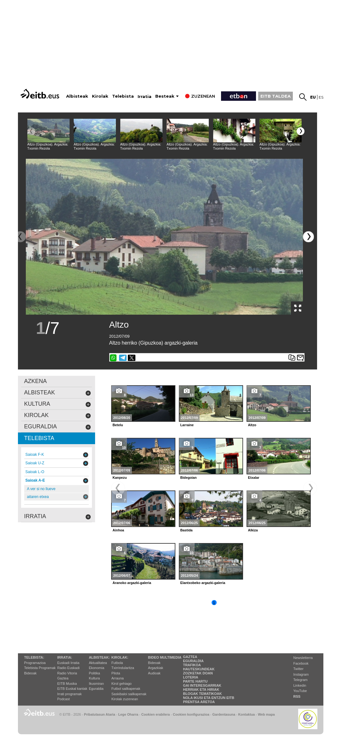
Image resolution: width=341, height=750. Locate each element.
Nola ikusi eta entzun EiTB (208, 698)
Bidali (300, 358)
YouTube (300, 691)
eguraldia (57, 426)
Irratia (144, 96)
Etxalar (253, 477)
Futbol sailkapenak (125, 688)
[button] (300, 131)
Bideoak (30, 673)
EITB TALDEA (275, 96)
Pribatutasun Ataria (99, 714)
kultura (57, 404)
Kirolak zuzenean (124, 699)
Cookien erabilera (155, 714)
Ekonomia (96, 668)
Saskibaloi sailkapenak (128, 694)
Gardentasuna (223, 714)
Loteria (190, 677)
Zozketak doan (198, 673)
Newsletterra (303, 658)
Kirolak (100, 96)
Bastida (186, 530)
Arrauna (117, 678)
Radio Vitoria (67, 673)
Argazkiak (155, 668)
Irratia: (64, 657)
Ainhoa (118, 530)
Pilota (115, 673)
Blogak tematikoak (202, 694)
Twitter (298, 669)
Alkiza (253, 530)
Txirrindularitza (122, 668)
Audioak (154, 673)
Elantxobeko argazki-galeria (202, 583)
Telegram (300, 680)
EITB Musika (67, 683)
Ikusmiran (96, 683)
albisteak (57, 392)
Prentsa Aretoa (199, 702)
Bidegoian (188, 477)
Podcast (63, 699)
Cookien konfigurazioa (191, 714)
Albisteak (77, 96)
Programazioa (35, 663)
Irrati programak (69, 694)
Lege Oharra (128, 714)
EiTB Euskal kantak (72, 688)
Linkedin (299, 685)
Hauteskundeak (198, 669)
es (321, 97)
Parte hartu (195, 681)
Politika (94, 673)
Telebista (123, 96)
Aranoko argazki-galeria (132, 583)
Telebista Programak (40, 668)
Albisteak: (99, 657)
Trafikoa (192, 665)
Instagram (301, 674)
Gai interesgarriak (202, 685)
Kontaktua (246, 714)
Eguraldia (96, 688)
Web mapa (266, 714)
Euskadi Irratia (68, 663)
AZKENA (35, 381)
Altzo (119, 324)
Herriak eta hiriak (201, 689)
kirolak (57, 415)
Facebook (301, 663)
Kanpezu (120, 477)
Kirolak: (119, 657)
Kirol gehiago (121, 683)
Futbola (117, 663)
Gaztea (62, 678)
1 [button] (214, 603)
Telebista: (34, 657)
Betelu (118, 425)
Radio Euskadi (68, 668)
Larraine (187, 425)
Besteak (164, 96)
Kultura (94, 678)
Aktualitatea (98, 663)
